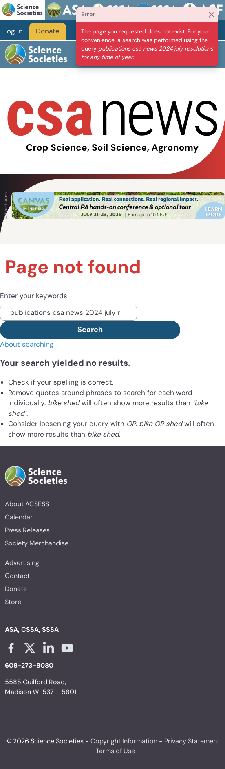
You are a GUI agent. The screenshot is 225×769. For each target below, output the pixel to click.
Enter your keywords (33, 295)
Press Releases (27, 530)
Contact (17, 575)
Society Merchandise (36, 543)
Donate (48, 30)
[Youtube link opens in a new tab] (67, 648)
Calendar (19, 517)
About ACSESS (27, 504)
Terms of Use (115, 751)
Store (13, 602)
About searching (27, 344)
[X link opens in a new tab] (30, 648)
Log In (13, 30)
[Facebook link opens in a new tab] (11, 648)
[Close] (211, 14)
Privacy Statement (191, 741)
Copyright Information (123, 741)
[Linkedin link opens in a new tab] (48, 648)
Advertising (22, 562)
